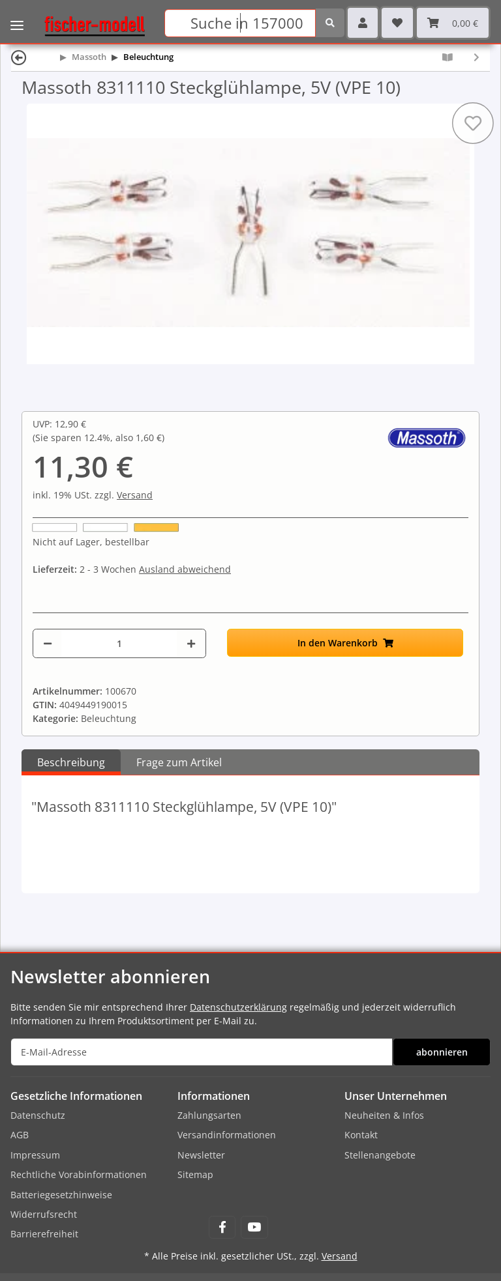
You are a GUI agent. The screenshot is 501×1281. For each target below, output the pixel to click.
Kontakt (361, 1135)
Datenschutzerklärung (238, 1007)
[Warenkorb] (453, 23)
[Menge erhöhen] (191, 643)
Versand (135, 495)
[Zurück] (19, 57)
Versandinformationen (226, 1135)
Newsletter (201, 1155)
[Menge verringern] (47, 643)
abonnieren (442, 1052)
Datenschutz (37, 1115)
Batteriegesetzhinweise (61, 1194)
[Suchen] (240, 23)
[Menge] (119, 643)
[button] (363, 23)
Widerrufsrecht (43, 1214)
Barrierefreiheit (44, 1234)
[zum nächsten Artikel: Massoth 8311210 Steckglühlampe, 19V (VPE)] (476, 57)
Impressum (35, 1155)
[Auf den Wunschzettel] (473, 123)
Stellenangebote (380, 1155)
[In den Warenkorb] (345, 643)
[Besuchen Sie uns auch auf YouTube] (254, 1227)
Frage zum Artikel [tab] (179, 762)
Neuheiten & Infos (384, 1115)
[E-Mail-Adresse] (201, 1052)
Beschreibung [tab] (71, 762)
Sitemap (195, 1174)
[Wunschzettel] (397, 23)
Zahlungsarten (209, 1115)
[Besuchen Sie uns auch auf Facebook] (222, 1227)
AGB (19, 1135)
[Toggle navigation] (16, 16)
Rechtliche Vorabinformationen (78, 1174)
